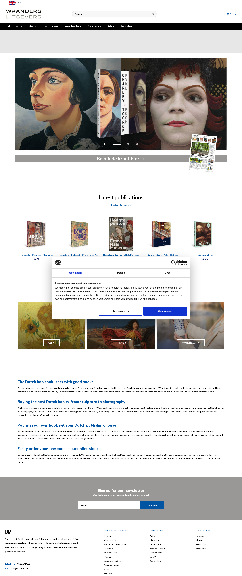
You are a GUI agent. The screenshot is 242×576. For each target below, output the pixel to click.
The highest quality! (225, 33)
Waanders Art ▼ (73, 26)
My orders (201, 523)
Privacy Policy (110, 535)
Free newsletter (111, 548)
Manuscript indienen (113, 544)
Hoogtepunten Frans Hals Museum (121, 238)
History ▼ (34, 26)
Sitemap (107, 539)
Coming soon (94, 26)
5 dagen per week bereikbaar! (171, 33)
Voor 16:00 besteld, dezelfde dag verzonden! (28, 33)
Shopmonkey (58, 571)
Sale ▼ (111, 26)
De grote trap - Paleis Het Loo (162, 238)
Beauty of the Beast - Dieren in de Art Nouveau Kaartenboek (79, 238)
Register (200, 519)
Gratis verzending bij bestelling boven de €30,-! (103, 33)
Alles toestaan (165, 311)
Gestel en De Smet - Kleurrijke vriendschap (37, 238)
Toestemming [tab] (74, 272)
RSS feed (108, 556)
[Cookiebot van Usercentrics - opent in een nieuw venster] (173, 262)
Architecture (51, 26)
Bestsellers (126, 26)
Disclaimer (108, 531)
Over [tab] (167, 272)
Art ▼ (19, 26)
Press (106, 552)
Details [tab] (121, 272)
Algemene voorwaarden (115, 527)
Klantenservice (111, 523)
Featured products (121, 187)
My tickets (201, 527)
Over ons (108, 519)
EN (15, 3)
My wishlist (201, 531)
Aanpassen (121, 311)
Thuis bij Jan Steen (204, 238)
